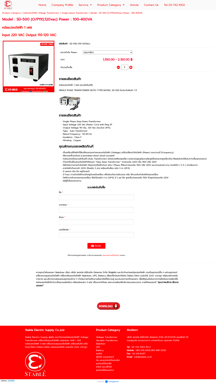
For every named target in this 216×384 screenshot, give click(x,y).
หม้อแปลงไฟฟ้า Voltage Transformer (41, 13)
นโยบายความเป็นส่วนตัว (110, 255)
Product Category (11, 13)
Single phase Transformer (75, 13)
